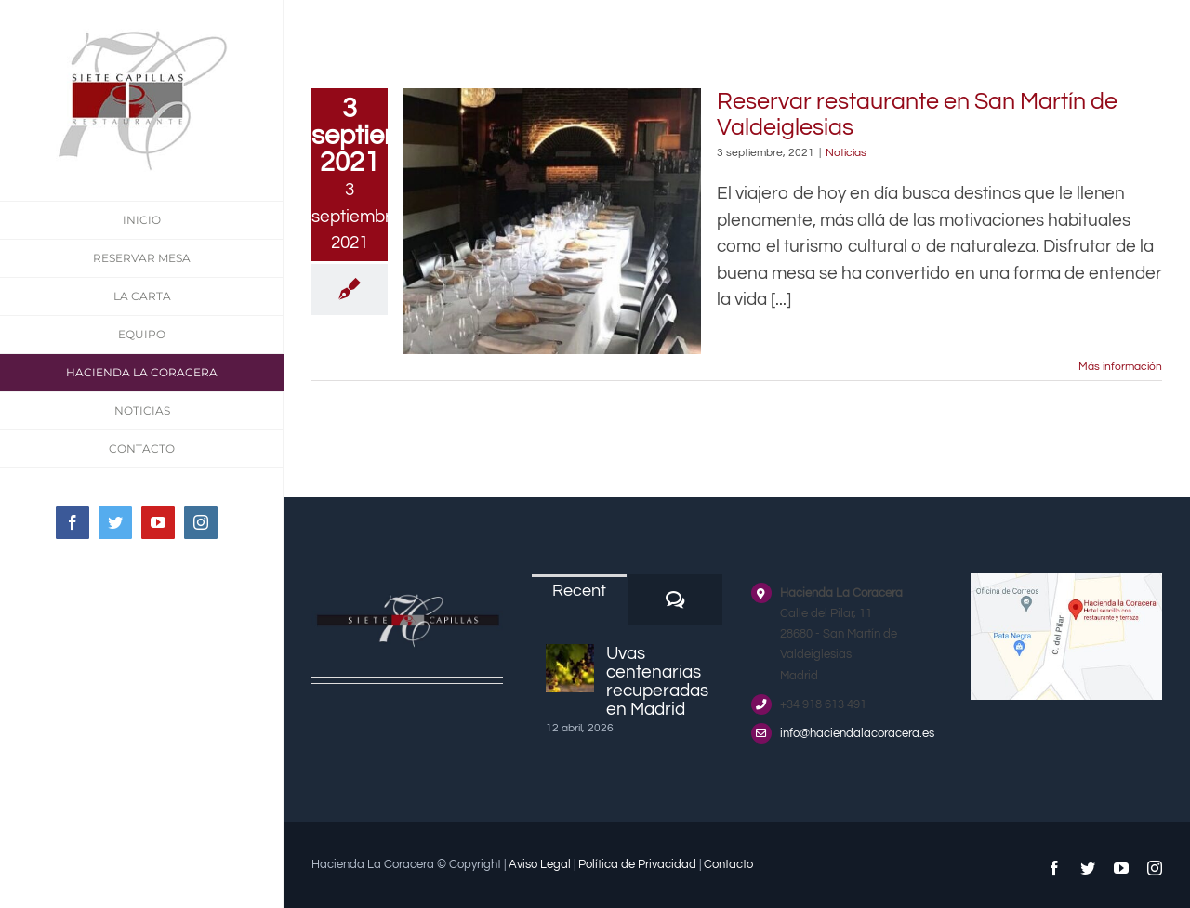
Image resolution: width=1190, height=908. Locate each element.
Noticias (846, 153)
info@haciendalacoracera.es (857, 733)
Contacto (728, 864)
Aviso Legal (540, 864)
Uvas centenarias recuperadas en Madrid (656, 681)
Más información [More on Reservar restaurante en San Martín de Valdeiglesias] (1120, 367)
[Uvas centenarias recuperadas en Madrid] (570, 668)
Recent (579, 590)
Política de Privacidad (637, 864)
